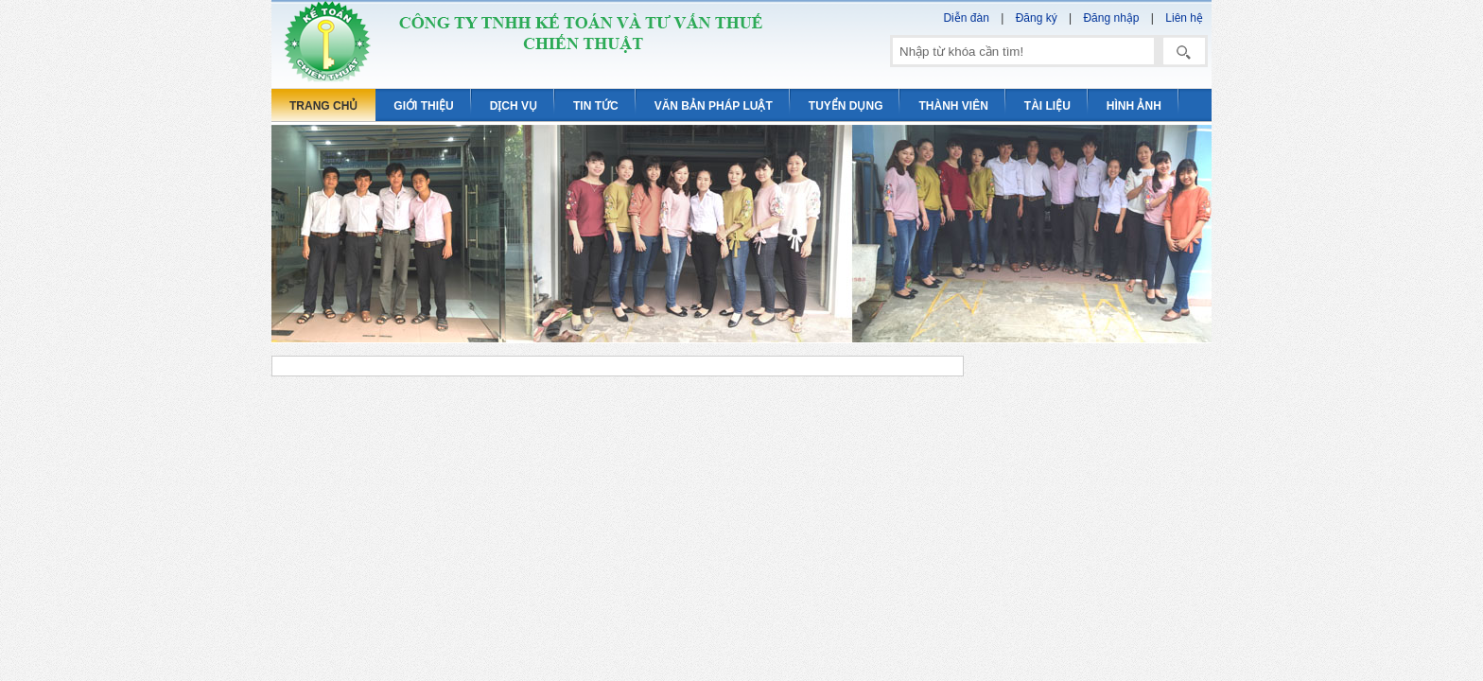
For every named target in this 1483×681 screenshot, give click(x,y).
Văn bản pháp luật (713, 106)
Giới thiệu (423, 106)
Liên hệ (1184, 18)
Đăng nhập (1111, 18)
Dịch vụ (513, 106)
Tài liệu (1047, 106)
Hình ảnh (1134, 106)
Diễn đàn (965, 18)
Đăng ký (1036, 18)
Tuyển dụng (846, 106)
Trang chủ (323, 106)
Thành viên (952, 106)
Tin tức (596, 106)
